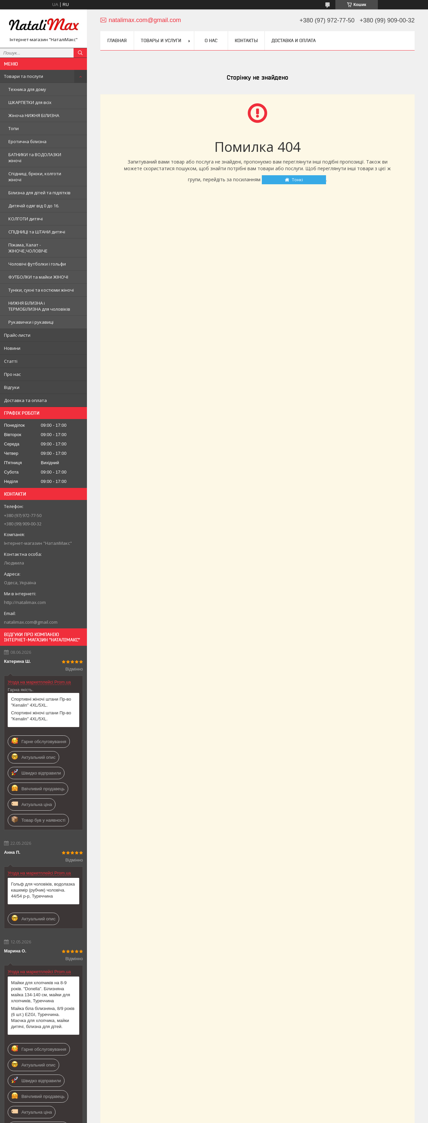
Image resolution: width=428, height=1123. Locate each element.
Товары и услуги (161, 40)
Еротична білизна (27, 141)
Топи (13, 128)
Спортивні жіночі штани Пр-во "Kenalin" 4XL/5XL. (41, 702)
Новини (12, 348)
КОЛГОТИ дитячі (25, 219)
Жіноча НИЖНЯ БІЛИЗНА (33, 115)
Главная (117, 40)
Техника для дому (27, 89)
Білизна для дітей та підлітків (39, 193)
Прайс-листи (17, 335)
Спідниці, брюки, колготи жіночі (34, 177)
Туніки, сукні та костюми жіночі (41, 290)
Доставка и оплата (294, 40)
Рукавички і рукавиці (31, 322)
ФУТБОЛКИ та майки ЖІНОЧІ (38, 277)
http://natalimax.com (25, 602)
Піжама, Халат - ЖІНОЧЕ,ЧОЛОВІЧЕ (27, 248)
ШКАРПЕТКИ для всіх (29, 102)
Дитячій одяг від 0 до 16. (33, 206)
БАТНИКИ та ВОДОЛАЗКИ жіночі (34, 157)
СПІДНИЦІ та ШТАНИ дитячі (36, 232)
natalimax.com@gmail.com (31, 622)
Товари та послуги (23, 76)
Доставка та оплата (25, 400)
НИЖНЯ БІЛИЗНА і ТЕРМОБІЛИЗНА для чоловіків (39, 306)
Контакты (246, 40)
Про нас (12, 374)
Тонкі (297, 180)
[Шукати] (80, 53)
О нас (211, 40)
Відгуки (11, 387)
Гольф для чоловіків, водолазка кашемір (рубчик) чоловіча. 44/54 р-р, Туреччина (43, 890)
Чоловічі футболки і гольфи (37, 264)
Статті (10, 361)
